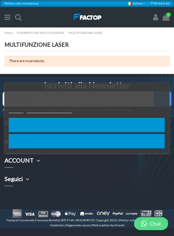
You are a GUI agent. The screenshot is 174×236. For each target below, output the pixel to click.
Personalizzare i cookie (49, 110)
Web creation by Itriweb (108, 225)
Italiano (136, 3)
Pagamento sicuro (78, 225)
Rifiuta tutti (87, 125)
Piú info (16, 110)
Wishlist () (160, 3)
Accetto (87, 141)
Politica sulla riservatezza (21, 3)
